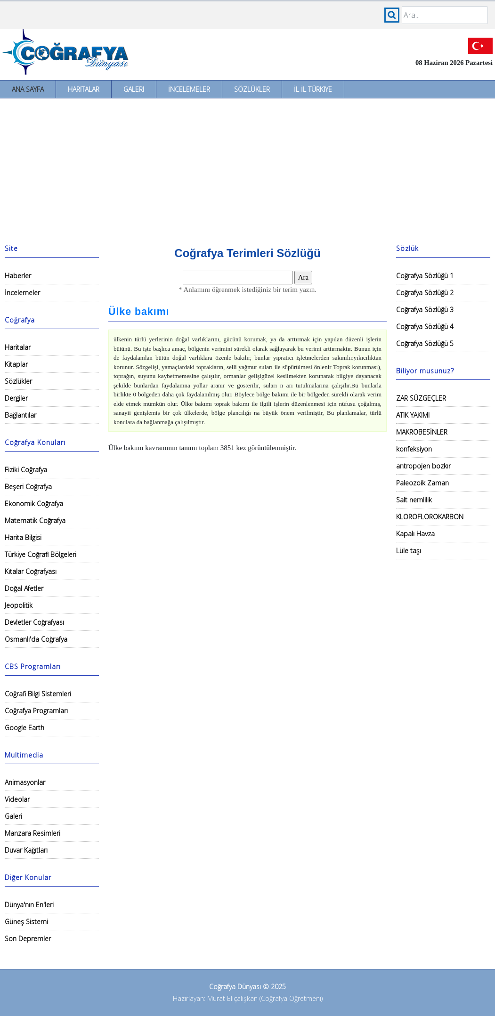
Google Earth (24, 727)
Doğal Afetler (24, 588)
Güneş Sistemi (26, 921)
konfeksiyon (414, 448)
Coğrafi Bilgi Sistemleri (38, 693)
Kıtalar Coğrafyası (31, 571)
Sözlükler (252, 89)
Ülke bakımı (139, 311)
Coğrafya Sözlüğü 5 (425, 343)
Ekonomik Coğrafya (34, 503)
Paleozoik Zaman (422, 482)
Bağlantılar (20, 415)
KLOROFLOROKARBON (429, 516)
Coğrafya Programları (36, 710)
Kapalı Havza (415, 533)
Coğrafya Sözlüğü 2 (425, 292)
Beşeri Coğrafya (28, 486)
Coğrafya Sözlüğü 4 (425, 326)
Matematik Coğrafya (35, 520)
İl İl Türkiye (313, 89)
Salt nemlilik (414, 499)
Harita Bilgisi (23, 537)
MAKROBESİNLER (421, 431)
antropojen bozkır (423, 465)
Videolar (17, 799)
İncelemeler (189, 89)
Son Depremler (28, 938)
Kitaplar (16, 364)
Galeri (133, 89)
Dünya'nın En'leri (29, 904)
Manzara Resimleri (32, 833)
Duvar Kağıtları (26, 850)
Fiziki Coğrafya (26, 469)
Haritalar (83, 89)
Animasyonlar (25, 782)
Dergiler (16, 398)
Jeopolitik (18, 605)
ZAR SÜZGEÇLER (421, 398)
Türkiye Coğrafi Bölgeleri (40, 554)
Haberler (18, 275)
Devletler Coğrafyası (34, 622)
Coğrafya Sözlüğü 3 (425, 309)
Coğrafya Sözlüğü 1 (425, 275)
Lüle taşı (408, 550)
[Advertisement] (247, 169)
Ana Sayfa (28, 89)
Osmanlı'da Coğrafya (36, 639)
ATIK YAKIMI (413, 415)
